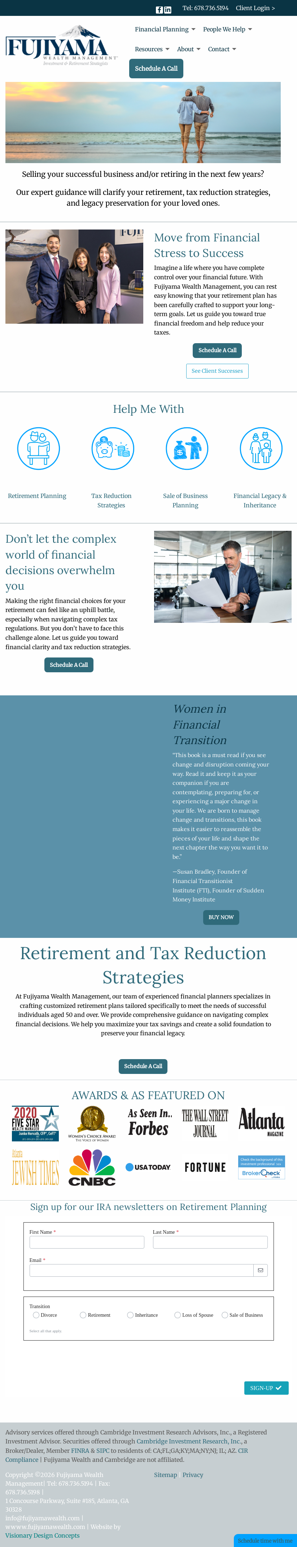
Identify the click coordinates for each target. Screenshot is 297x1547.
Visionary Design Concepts (42, 1535)
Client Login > (255, 8)
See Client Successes (217, 371)
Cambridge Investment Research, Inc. (189, 1441)
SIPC (102, 1450)
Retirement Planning (37, 495)
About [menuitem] (185, 49)
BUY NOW (221, 917)
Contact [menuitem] (219, 49)
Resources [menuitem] (149, 49)
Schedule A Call (217, 350)
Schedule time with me (265, 1541)
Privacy (193, 1474)
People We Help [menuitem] (224, 29)
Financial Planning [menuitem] (162, 29)
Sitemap (165, 1474)
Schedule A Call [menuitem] (156, 68)
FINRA (80, 1450)
